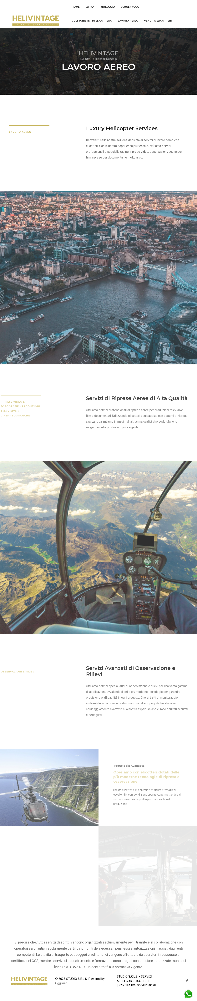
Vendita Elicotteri (110, 20)
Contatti (137, 20)
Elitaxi (89, 6)
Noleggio (106, 6)
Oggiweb (61, 983)
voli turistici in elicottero (164, 6)
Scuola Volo (128, 6)
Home (74, 6)
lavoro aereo (80, 20)
